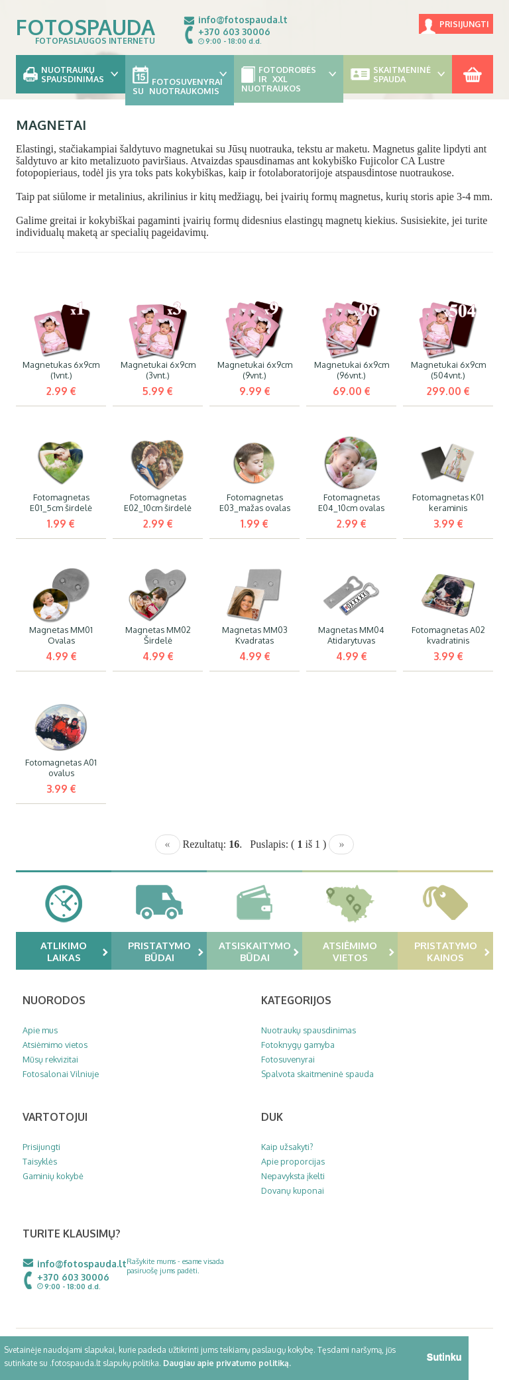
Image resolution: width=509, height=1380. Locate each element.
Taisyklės (40, 1161)
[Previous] (167, 844)
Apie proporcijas (293, 1161)
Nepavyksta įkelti (293, 1176)
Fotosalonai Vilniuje (61, 1073)
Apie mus (40, 1030)
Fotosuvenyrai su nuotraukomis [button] (180, 81)
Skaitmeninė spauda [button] (398, 74)
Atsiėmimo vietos (358, 951)
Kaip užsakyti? (287, 1146)
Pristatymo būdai (166, 951)
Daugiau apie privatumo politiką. (227, 1363)
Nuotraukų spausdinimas (308, 1030)
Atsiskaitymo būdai (259, 951)
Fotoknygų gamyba (298, 1044)
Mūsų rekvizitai (50, 1059)
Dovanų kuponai (292, 1190)
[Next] (341, 844)
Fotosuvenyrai (288, 1059)
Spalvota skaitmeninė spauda (317, 1073)
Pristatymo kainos (452, 951)
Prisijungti (464, 24)
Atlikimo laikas (74, 951)
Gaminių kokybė (53, 1176)
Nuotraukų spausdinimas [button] (70, 74)
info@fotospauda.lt (243, 19)
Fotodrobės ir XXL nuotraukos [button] (288, 78)
